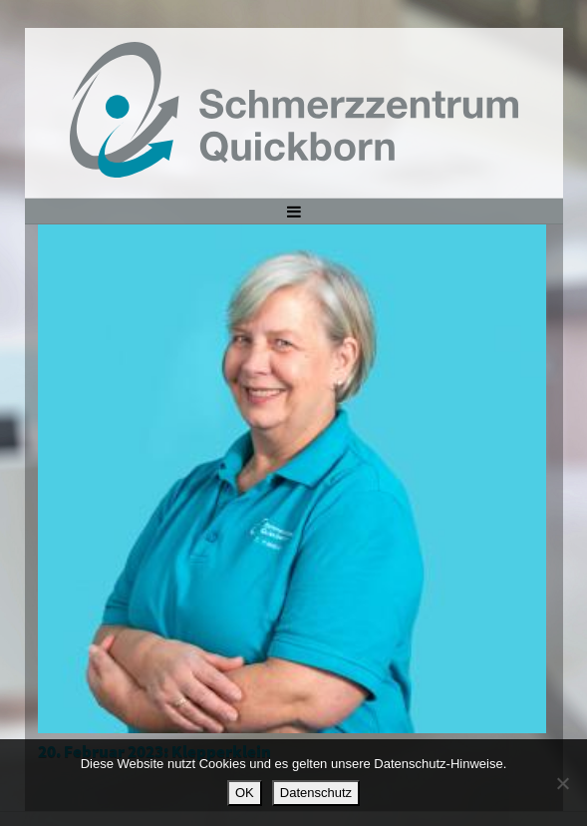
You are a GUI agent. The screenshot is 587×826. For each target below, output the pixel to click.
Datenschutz (316, 792)
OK (244, 792)
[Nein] (562, 783)
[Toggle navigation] (293, 210)
